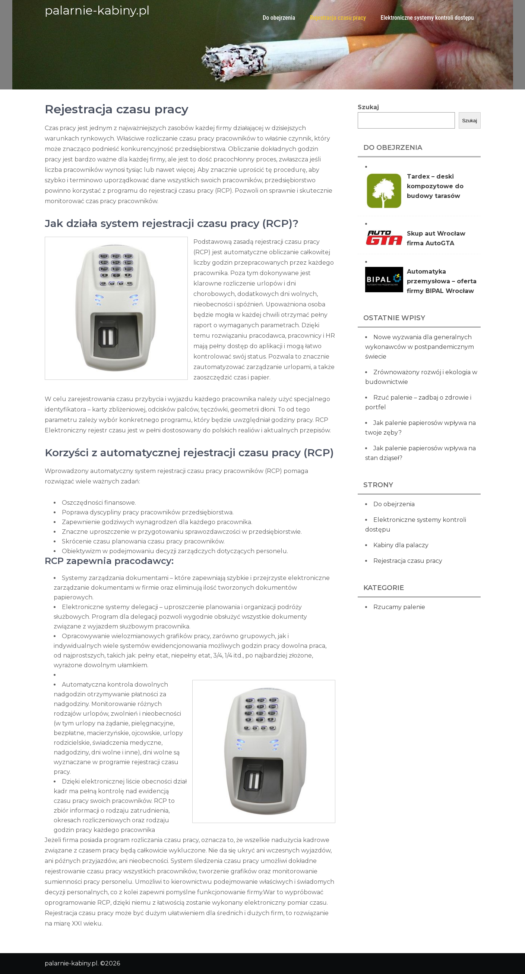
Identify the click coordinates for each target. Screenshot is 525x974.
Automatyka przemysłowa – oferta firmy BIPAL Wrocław (442, 281)
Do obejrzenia (279, 17)
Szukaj (368, 107)
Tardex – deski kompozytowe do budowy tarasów (435, 186)
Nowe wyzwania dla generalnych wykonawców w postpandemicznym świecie (419, 347)
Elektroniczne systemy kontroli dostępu (427, 17)
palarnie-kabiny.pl (97, 10)
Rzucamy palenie (399, 607)
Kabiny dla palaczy (400, 545)
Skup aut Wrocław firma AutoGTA (436, 238)
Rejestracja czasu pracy (338, 17)
